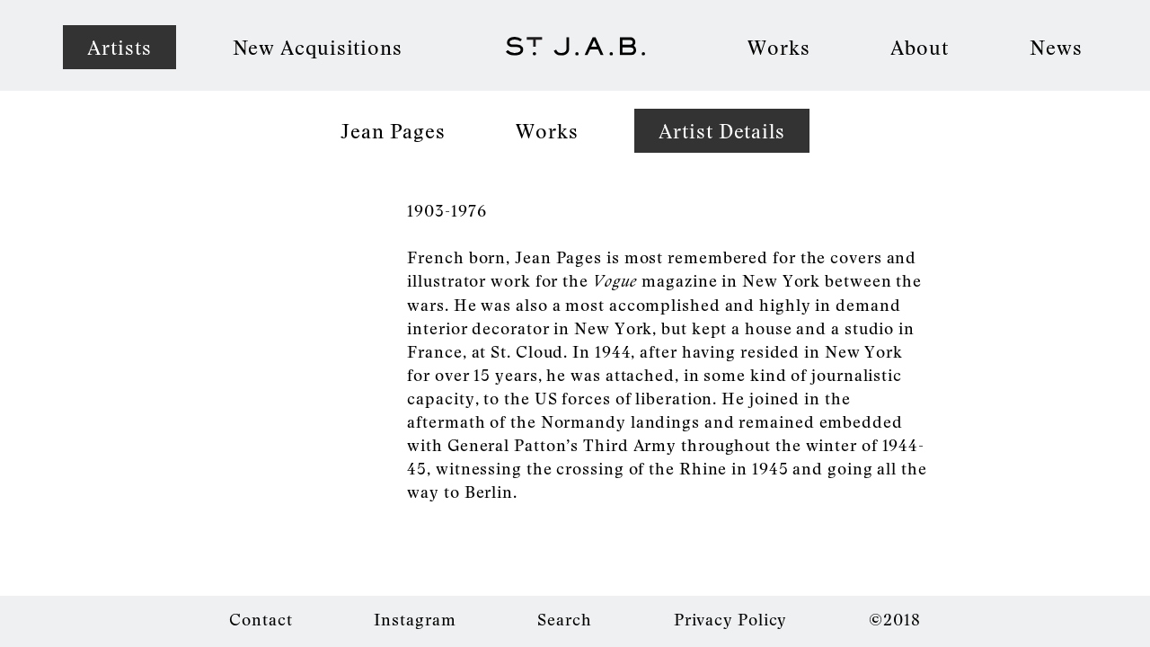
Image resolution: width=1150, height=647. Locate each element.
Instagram (415, 619)
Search (564, 619)
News (1056, 46)
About (919, 46)
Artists (119, 46)
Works (779, 46)
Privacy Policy (731, 619)
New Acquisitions (317, 46)
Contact (260, 619)
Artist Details (722, 130)
